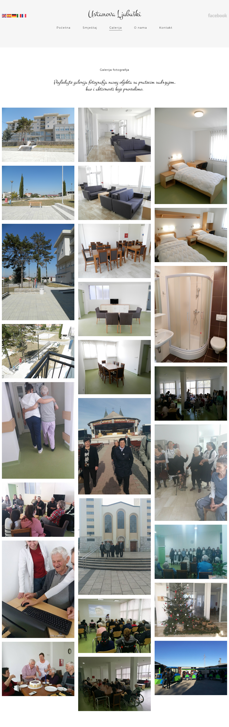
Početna (63, 27)
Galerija (115, 27)
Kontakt (166, 27)
